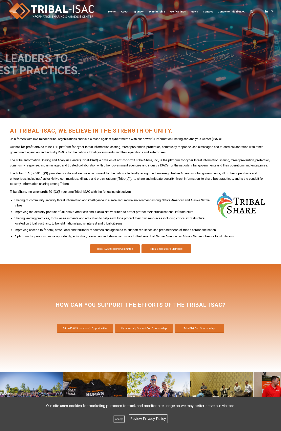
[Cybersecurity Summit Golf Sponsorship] (144, 328)
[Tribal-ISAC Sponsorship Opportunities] (85, 328)
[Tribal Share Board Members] (166, 248)
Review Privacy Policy (148, 418)
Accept (119, 419)
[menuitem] (112, 11)
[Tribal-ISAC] (54, 11)
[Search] (251, 11)
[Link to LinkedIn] (267, 11)
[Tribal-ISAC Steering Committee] (115, 248)
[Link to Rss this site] (272, 11)
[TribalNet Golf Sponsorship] (199, 328)
